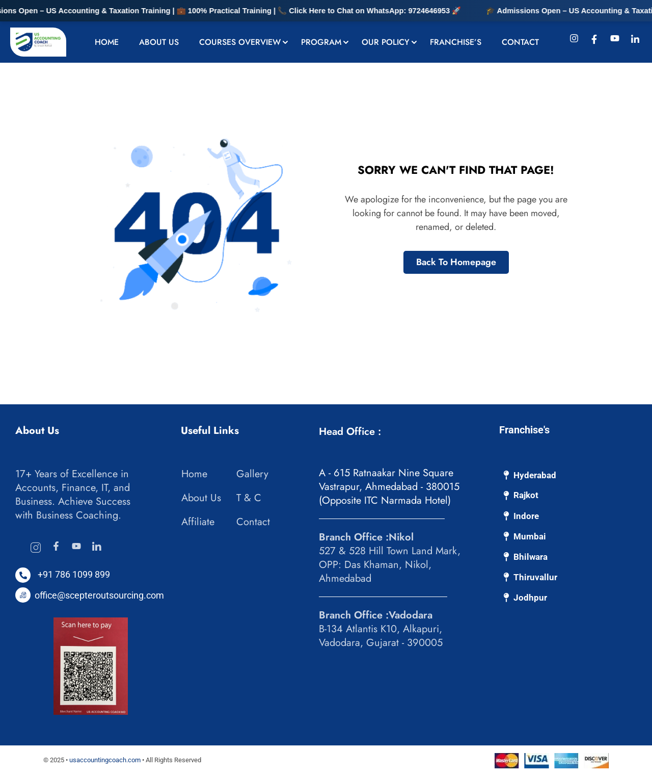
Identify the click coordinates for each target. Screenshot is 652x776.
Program (321, 42)
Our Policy (386, 42)
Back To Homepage (456, 262)
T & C (248, 497)
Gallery (252, 474)
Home (107, 42)
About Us (159, 42)
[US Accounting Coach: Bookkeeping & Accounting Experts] (38, 41)
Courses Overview (240, 42)
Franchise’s (455, 42)
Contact (520, 42)
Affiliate (197, 521)
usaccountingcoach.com (105, 760)
